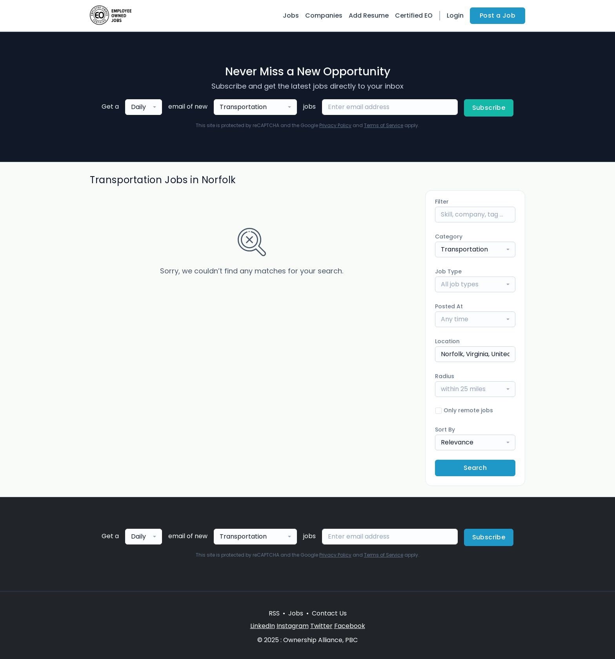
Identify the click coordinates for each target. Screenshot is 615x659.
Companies (323, 15)
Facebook (349, 625)
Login (455, 15)
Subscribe (489, 107)
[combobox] (143, 107)
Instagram (293, 625)
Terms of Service (383, 125)
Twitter (321, 625)
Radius (444, 376)
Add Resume (369, 15)
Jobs (291, 15)
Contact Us (329, 613)
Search (475, 467)
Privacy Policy (335, 125)
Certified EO (414, 15)
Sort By (445, 429)
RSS (274, 613)
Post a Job (497, 15)
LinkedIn (262, 625)
